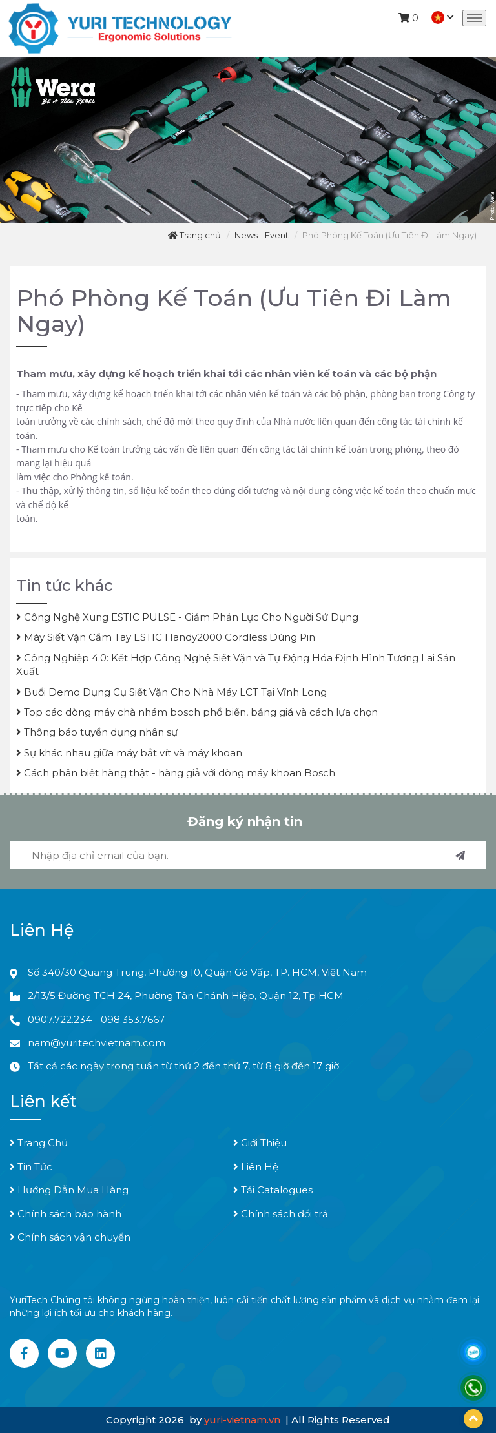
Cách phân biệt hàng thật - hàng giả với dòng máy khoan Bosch (175, 773)
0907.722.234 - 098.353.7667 (96, 1019)
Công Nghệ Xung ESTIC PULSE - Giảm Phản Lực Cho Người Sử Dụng (187, 617)
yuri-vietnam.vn (243, 1420)
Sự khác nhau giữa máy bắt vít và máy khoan (129, 753)
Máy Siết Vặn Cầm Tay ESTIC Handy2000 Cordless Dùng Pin (165, 637)
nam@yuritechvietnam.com (96, 1042)
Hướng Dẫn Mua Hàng (69, 1190)
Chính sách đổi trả (280, 1214)
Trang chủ (194, 235)
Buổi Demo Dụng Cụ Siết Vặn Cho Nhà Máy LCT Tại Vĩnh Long (171, 692)
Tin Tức (31, 1166)
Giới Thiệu (260, 1143)
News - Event (261, 235)
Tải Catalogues (273, 1190)
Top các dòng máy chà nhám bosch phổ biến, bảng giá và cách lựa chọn (197, 712)
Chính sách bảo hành (65, 1214)
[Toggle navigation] (474, 18)
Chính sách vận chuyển (70, 1237)
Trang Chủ (39, 1143)
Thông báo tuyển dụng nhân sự (97, 732)
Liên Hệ (255, 1166)
